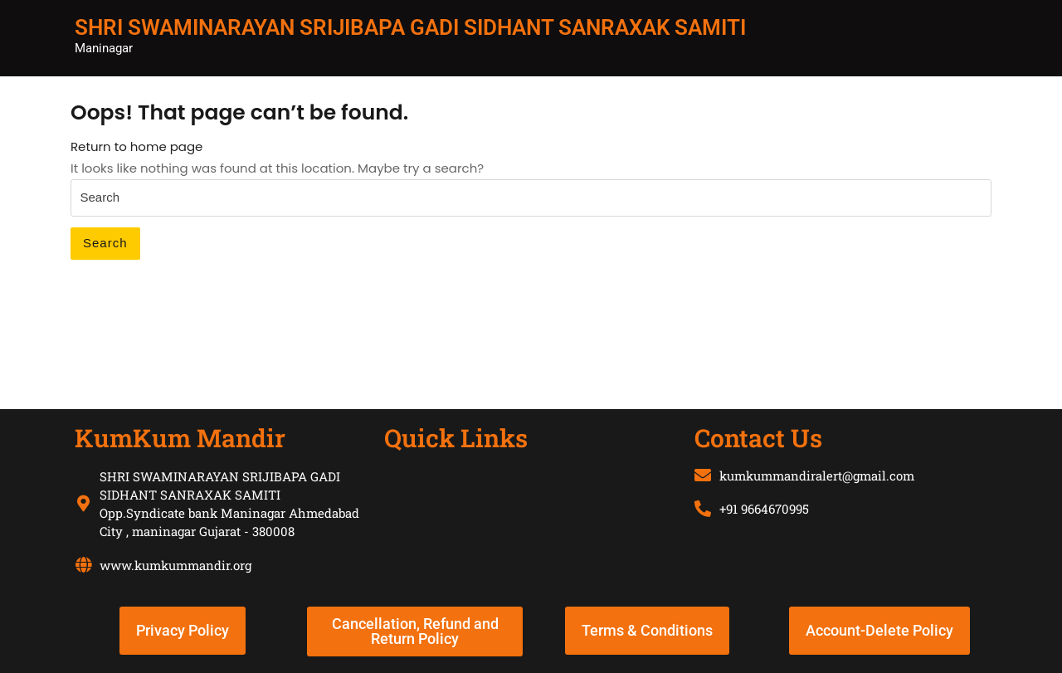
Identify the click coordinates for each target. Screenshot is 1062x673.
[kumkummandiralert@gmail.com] (702, 475)
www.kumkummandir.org (175, 565)
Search (105, 243)
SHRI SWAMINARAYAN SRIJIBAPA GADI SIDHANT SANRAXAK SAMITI (410, 27)
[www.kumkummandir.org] (83, 565)
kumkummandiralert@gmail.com (816, 475)
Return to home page (136, 146)
